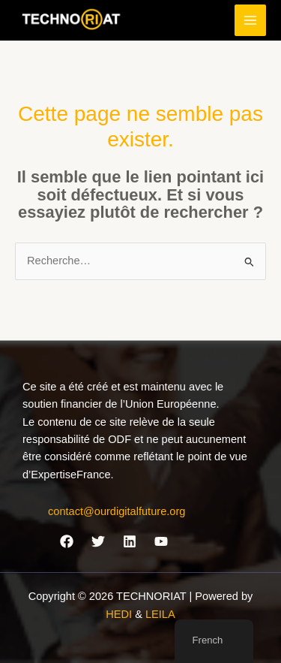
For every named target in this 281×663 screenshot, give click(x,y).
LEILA (160, 614)
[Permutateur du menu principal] (250, 20)
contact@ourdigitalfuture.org (116, 511)
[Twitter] (98, 541)
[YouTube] (161, 541)
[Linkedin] (129, 541)
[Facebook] (66, 541)
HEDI (120, 614)
